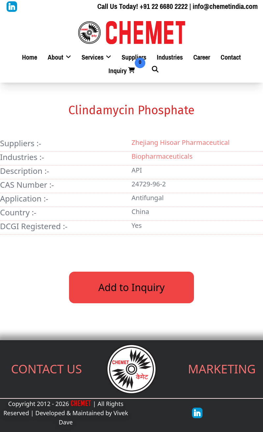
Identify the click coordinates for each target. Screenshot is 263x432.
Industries (170, 57)
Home (29, 57)
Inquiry (122, 71)
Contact (231, 57)
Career (201, 57)
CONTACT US (46, 369)
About (59, 57)
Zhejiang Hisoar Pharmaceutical (180, 142)
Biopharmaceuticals (162, 156)
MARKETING (222, 369)
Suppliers (134, 57)
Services (96, 57)
